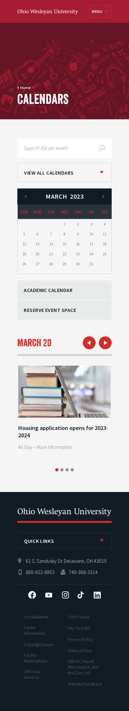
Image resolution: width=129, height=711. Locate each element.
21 (51, 253)
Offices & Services (32, 674)
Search (102, 148)
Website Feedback (85, 684)
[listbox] (64, 172)
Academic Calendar (48, 290)
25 (105, 253)
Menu (97, 11)
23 (78, 253)
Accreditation (36, 617)
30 (78, 263)
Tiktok (80, 595)
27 (37, 263)
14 (51, 244)
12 (24, 244)
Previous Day (89, 342)
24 (91, 253)
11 (105, 234)
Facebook (32, 595)
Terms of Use (79, 650)
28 (51, 263)
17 (91, 244)
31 (91, 263)
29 (64, 263)
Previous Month (25, 196)
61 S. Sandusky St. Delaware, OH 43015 (66, 560)
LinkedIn (97, 595)
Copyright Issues (39, 644)
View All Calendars (49, 172)
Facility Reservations (35, 658)
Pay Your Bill (79, 628)
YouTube (49, 595)
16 (78, 244)
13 (37, 244)
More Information (54, 447)
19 (24, 253)
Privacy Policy (80, 639)
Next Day (105, 342)
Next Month (104, 196)
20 (37, 253)
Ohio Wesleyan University (48, 12)
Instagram (65, 595)
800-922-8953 (40, 572)
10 (91, 234)
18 (105, 244)
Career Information (34, 630)
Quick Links (39, 541)
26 (24, 263)
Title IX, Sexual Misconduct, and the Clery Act (83, 667)
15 (64, 244)
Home (25, 87)
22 (64, 253)
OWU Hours (78, 617)
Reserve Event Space (50, 310)
